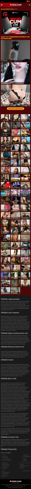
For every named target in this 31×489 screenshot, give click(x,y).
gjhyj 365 (3, 476)
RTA (12, 483)
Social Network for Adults (24, 465)
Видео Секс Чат (5, 462)
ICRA (18, 483)
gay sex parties (5, 473)
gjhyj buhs (22, 464)
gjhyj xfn (24, 459)
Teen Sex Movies (5, 457)
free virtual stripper (26, 456)
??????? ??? (25, 457)
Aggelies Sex (22, 467)
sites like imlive (4, 456)
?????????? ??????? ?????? (25, 462)
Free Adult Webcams (6, 472)
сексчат (2, 1)
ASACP (15, 483)
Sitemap (3, 470)
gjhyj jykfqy (25, 460)
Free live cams (4, 467)
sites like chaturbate (5, 465)
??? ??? (21, 468)
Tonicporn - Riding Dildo (6, 459)
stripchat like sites (5, 464)
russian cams (4, 468)
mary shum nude (5, 475)
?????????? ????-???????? (7, 460)
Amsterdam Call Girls (26, 470)
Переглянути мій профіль (15, 108)
